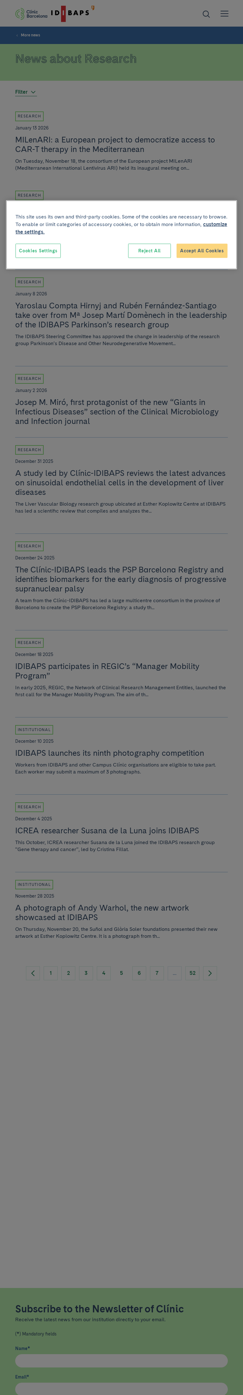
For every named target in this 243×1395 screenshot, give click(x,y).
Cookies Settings (38, 250)
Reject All (149, 250)
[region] (121, 234)
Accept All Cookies (202, 250)
